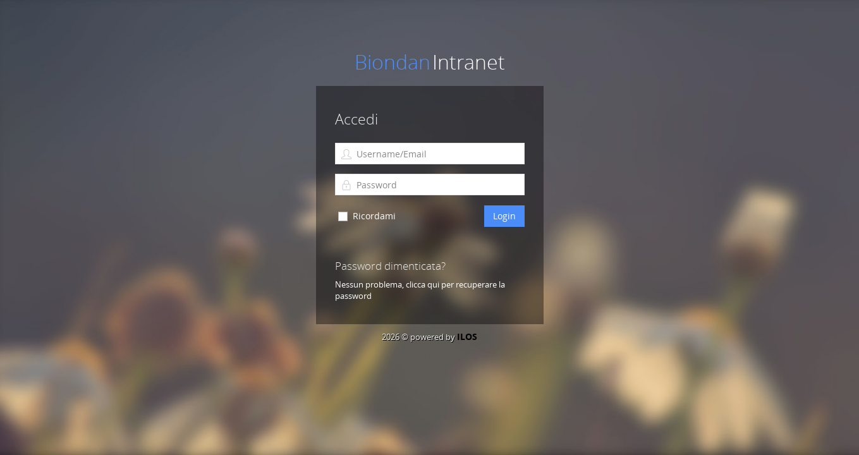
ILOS (467, 337)
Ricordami (374, 216)
